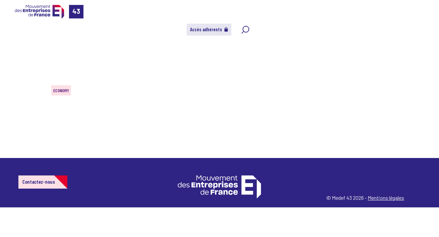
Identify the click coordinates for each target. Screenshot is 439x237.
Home (14, 44)
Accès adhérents (209, 29)
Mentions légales (386, 198)
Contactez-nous (38, 181)
